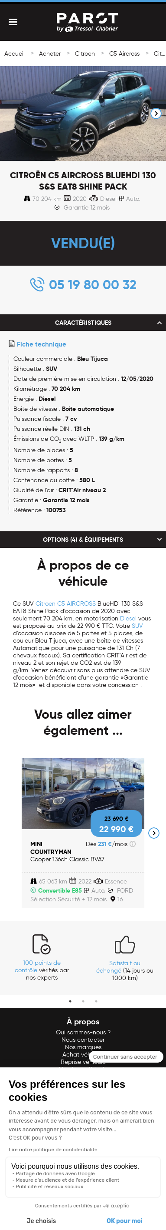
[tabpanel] (41, 957)
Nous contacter (83, 1039)
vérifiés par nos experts (42, 970)
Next (156, 113)
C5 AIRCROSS (76, 603)
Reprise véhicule (83, 1062)
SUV (137, 626)
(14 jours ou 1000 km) (124, 971)
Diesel (128, 618)
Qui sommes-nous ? (83, 1032)
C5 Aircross (124, 53)
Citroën (85, 53)
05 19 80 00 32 (93, 285)
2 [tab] (83, 1001)
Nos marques (83, 1047)
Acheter (50, 53)
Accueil (14, 53)
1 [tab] (70, 1001)
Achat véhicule (83, 1054)
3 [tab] (96, 1001)
